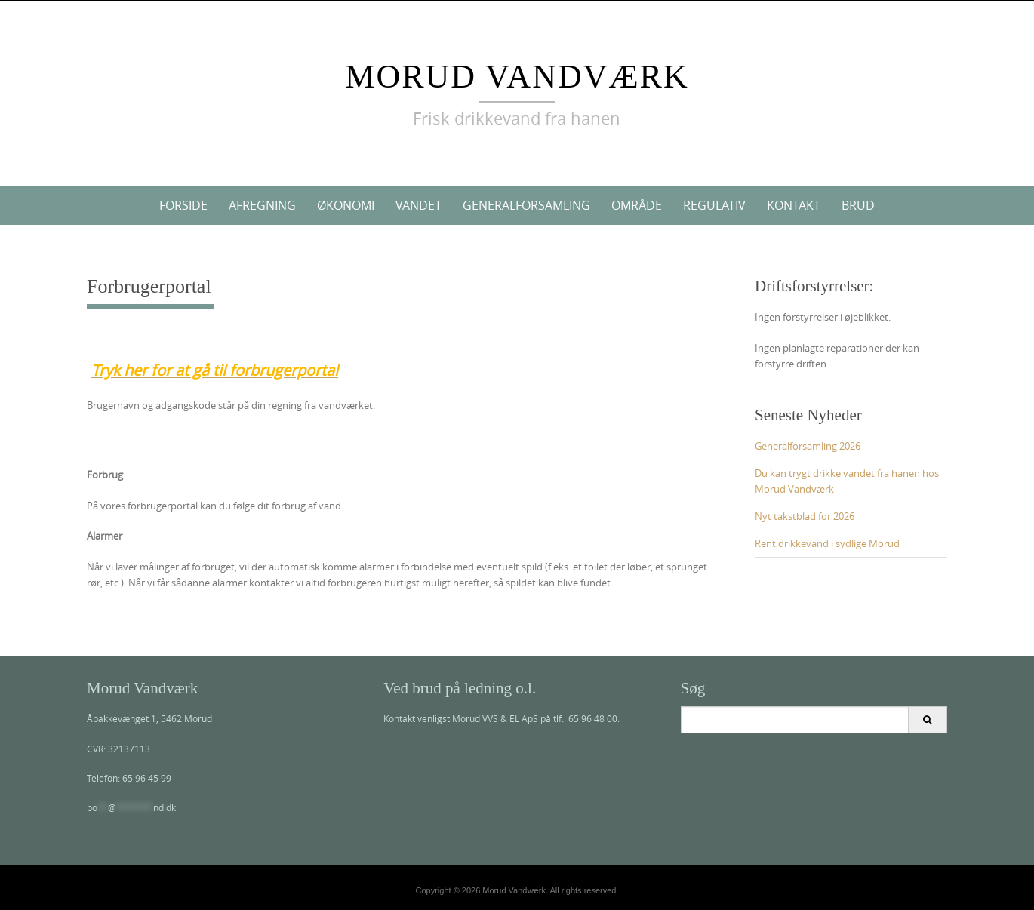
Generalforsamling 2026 (807, 446)
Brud (858, 205)
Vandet (418, 205)
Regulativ (714, 205)
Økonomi (345, 205)
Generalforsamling (526, 205)
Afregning (262, 205)
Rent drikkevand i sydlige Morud (827, 543)
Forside (183, 205)
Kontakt (793, 205)
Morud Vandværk (516, 76)
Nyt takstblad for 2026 (804, 516)
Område (636, 205)
